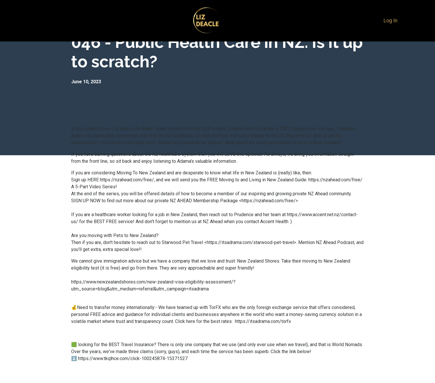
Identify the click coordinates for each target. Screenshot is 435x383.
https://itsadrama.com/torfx (262, 321)
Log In (391, 20)
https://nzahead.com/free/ (127, 180)
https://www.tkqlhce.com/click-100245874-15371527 (133, 358)
